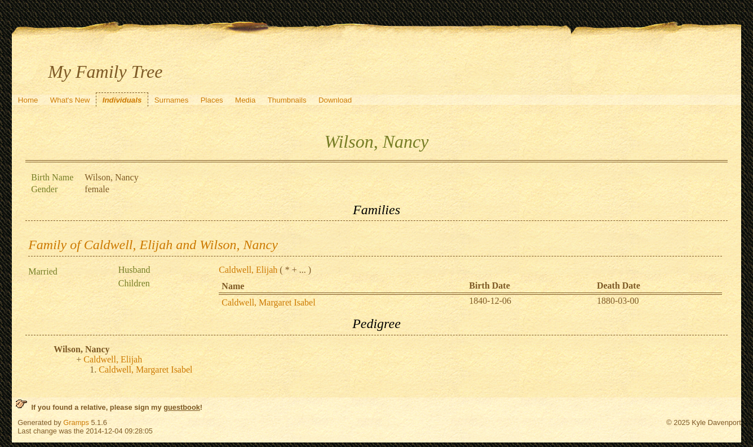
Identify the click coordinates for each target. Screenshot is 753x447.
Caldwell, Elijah (248, 270)
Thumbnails (287, 100)
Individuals (122, 100)
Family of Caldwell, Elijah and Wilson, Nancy (153, 244)
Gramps (76, 422)
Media (245, 100)
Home (28, 100)
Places (212, 100)
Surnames (171, 100)
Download (335, 100)
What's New (70, 100)
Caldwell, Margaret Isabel (268, 302)
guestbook (181, 407)
